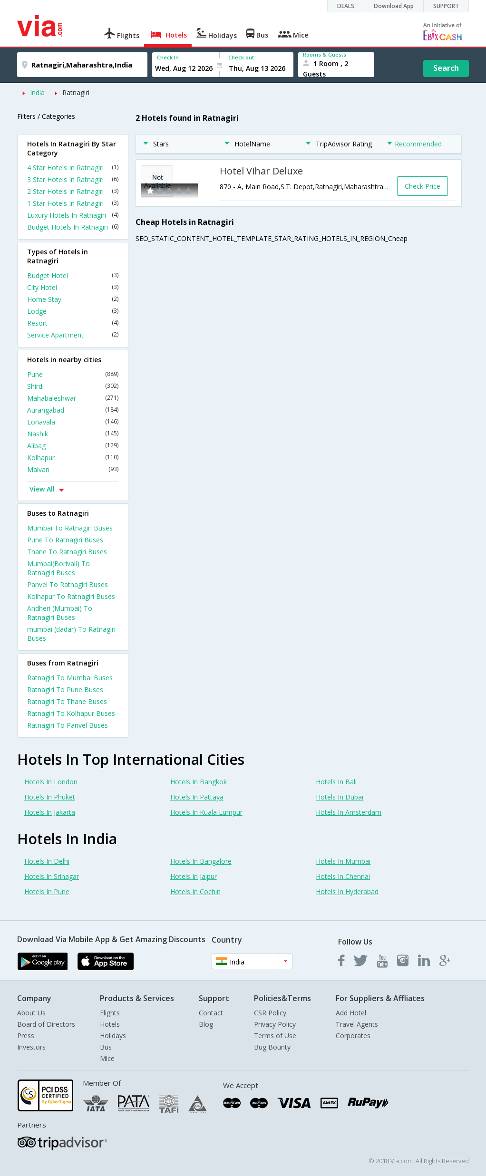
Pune (72, 374)
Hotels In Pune (46, 891)
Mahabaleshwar (72, 398)
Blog (206, 1024)
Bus (106, 1046)
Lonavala (72, 421)
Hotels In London (51, 781)
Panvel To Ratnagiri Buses (67, 584)
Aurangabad (72, 409)
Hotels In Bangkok (198, 781)
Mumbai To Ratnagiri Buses (70, 527)
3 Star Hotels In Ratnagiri (72, 179)
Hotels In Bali (336, 781)
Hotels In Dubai (339, 796)
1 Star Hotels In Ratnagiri (72, 203)
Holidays (113, 1035)
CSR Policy (270, 1012)
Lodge (72, 311)
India (37, 92)
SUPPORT (446, 6)
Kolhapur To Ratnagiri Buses (71, 596)
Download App (394, 6)
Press (25, 1035)
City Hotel (72, 287)
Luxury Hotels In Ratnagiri (72, 215)
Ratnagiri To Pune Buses (65, 689)
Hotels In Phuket (49, 796)
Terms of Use (275, 1035)
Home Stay (72, 299)
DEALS (345, 6)
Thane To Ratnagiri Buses (67, 551)
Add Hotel (351, 1012)
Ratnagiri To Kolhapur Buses (71, 713)
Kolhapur (72, 457)
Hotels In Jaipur (193, 876)
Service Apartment (72, 334)
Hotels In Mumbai (343, 861)
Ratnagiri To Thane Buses (67, 701)
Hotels (110, 1024)
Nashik (72, 433)
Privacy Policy (275, 1024)
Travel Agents (357, 1024)
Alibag (72, 445)
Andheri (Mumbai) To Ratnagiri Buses (59, 613)
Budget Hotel (72, 275)
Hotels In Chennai (343, 876)
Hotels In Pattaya (197, 796)
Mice (107, 1058)
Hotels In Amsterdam (348, 812)
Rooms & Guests (324, 54)
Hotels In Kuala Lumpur (206, 812)
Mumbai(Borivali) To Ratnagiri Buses (58, 568)
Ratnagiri (75, 92)
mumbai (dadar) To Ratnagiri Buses (71, 634)
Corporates (353, 1035)
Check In (168, 57)
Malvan (72, 469)
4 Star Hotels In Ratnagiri (72, 167)
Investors (31, 1046)
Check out (241, 57)
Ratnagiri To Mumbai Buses (70, 677)
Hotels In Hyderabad (347, 891)
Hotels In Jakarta (49, 812)
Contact (211, 1012)
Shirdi (72, 386)
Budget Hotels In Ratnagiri (72, 226)
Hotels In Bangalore (201, 861)
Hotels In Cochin (195, 891)
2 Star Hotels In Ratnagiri (72, 191)
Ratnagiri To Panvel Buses (67, 725)
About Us (31, 1012)
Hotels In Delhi (46, 861)
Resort (72, 323)
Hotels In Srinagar (51, 876)
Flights (110, 1012)
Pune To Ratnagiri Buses (65, 539)
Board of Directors (46, 1024)
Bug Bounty (272, 1046)
